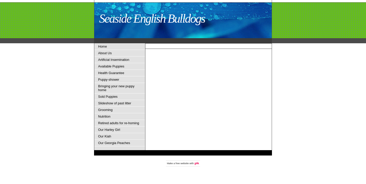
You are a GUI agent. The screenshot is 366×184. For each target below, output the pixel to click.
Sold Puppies (108, 96)
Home (102, 46)
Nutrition (104, 116)
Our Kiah (104, 136)
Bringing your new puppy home (116, 88)
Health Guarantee (111, 73)
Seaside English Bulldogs (152, 18)
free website (182, 163)
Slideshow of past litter (114, 103)
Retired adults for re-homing (118, 123)
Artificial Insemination (113, 60)
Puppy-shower (108, 79)
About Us (105, 53)
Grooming (105, 110)
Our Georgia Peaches (114, 143)
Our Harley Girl (109, 130)
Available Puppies (111, 66)
